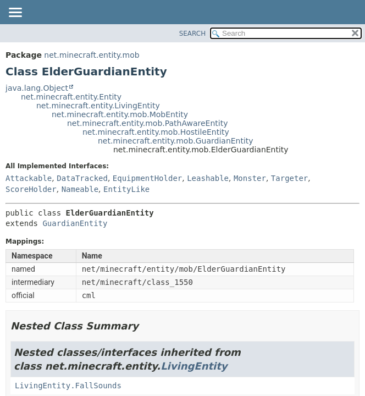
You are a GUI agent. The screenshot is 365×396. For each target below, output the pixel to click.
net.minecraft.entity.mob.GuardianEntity (175, 140)
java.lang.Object (36, 88)
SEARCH (192, 33)
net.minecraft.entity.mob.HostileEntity (155, 132)
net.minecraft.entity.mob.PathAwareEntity (147, 123)
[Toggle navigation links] (14, 13)
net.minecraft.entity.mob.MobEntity (120, 114)
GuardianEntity (74, 223)
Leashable (208, 178)
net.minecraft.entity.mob (91, 55)
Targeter (289, 178)
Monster (250, 178)
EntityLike (126, 189)
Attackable (28, 178)
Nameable (80, 189)
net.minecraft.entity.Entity (71, 96)
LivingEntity (194, 366)
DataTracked (82, 178)
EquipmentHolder (147, 178)
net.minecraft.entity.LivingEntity (98, 105)
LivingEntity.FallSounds (68, 385)
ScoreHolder (31, 189)
